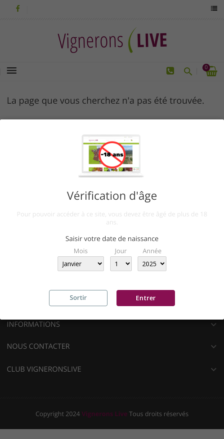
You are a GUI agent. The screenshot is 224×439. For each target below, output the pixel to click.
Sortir (78, 298)
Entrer (146, 298)
